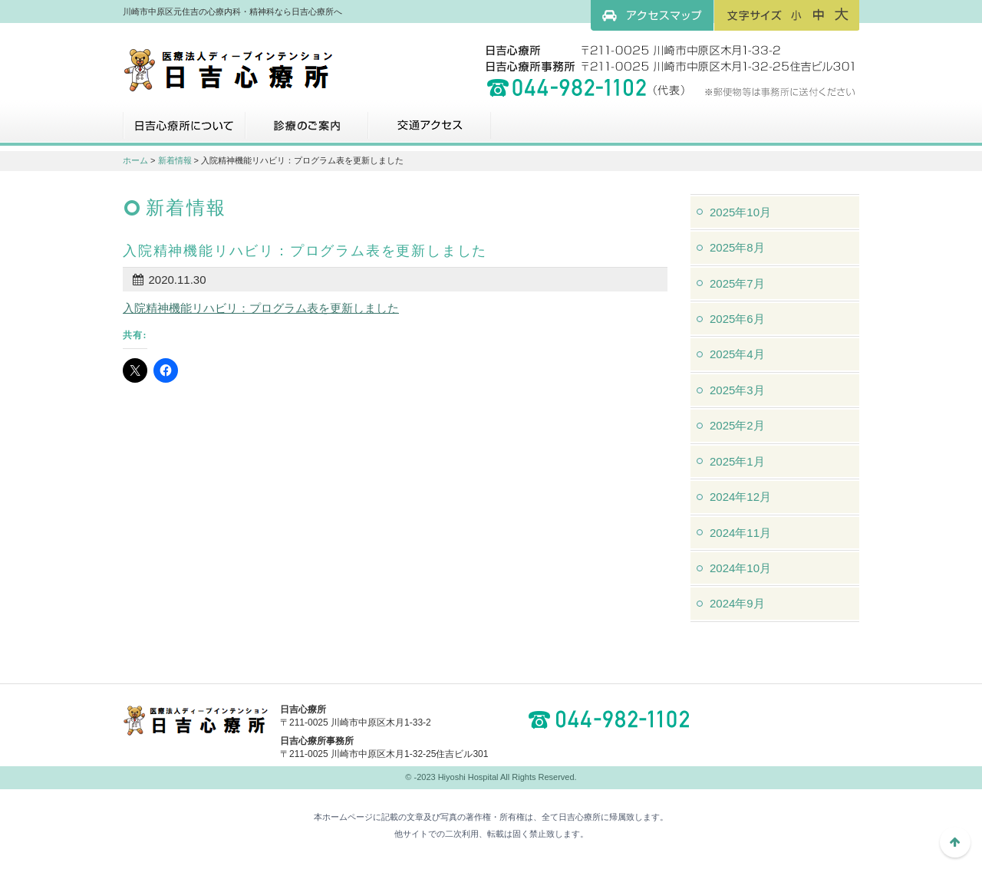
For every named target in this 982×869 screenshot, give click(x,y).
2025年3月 (737, 390)
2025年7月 (737, 283)
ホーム (135, 160)
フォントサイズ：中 (819, 15)
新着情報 (175, 160)
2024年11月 (740, 532)
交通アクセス (429, 131)
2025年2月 (737, 425)
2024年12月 (740, 496)
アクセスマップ (652, 15)
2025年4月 (737, 353)
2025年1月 (737, 461)
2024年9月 (737, 603)
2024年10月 (740, 567)
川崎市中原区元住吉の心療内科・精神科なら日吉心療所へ (228, 69)
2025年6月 (737, 318)
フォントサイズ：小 (796, 15)
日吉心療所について (184, 131)
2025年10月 (740, 212)
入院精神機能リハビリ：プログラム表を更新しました (261, 307)
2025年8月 (737, 247)
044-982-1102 (614, 719)
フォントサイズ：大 (842, 15)
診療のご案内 (307, 131)
